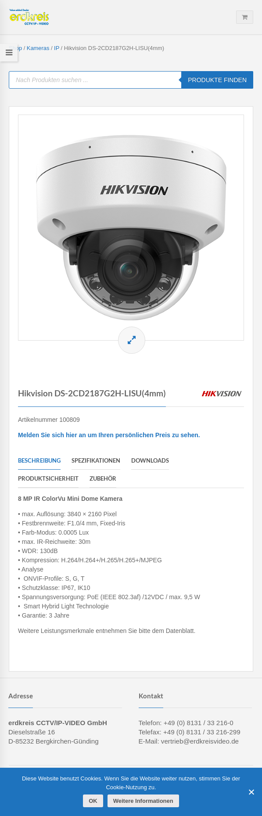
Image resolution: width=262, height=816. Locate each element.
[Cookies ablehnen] (251, 791)
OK (93, 801)
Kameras (38, 48)
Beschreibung (39, 460)
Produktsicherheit (48, 478)
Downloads (150, 460)
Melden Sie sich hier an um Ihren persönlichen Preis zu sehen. (109, 435)
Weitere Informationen (143, 801)
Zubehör (103, 478)
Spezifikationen (96, 460)
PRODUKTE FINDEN (217, 79)
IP (56, 48)
